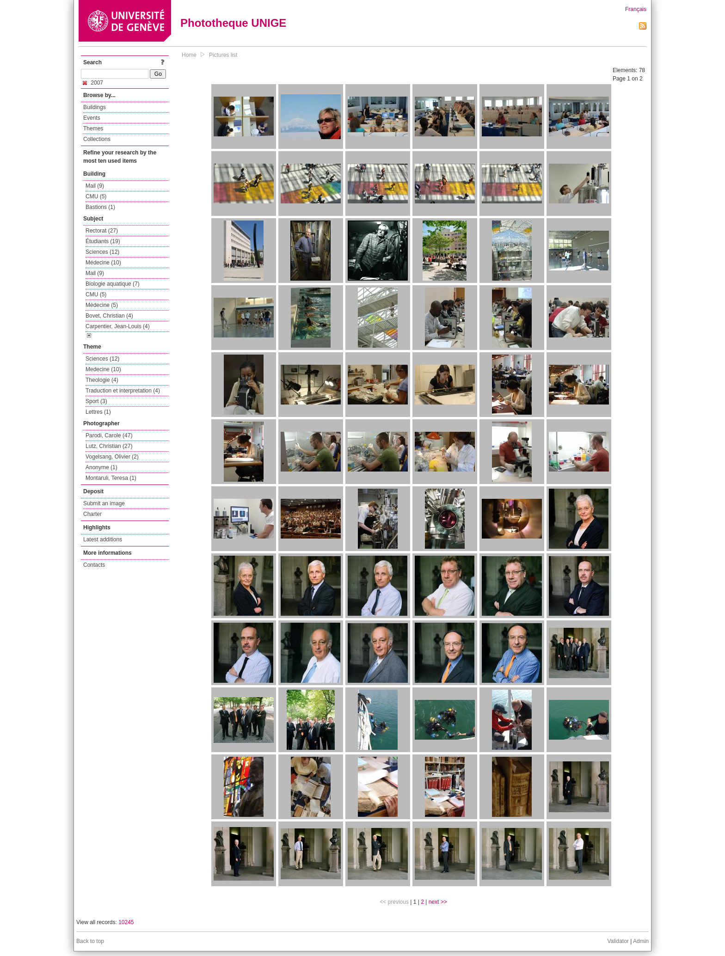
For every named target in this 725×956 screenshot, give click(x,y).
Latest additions (102, 539)
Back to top (90, 941)
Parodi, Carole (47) (109, 435)
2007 (93, 83)
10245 (126, 922)
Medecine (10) (103, 369)
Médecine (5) (102, 305)
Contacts (94, 565)
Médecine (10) (103, 262)
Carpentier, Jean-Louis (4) (118, 326)
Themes (93, 128)
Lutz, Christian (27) (109, 446)
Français (635, 9)
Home (189, 55)
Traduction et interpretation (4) (123, 390)
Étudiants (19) (103, 241)
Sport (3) (96, 401)
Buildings (94, 107)
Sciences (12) (102, 252)
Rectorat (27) (102, 230)
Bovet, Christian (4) (109, 316)
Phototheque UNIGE (233, 23)
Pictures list (223, 55)
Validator (617, 941)
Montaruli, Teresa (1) (111, 478)
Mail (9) (95, 186)
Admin (641, 941)
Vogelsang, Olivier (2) (112, 456)
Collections (97, 139)
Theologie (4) (102, 380)
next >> (438, 902)
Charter (92, 514)
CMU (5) (96, 196)
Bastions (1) (100, 207)
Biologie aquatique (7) (113, 284)
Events (91, 118)
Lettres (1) (98, 412)
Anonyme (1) (101, 467)
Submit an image (104, 503)
